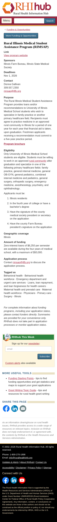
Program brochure (14, 144)
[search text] (29, 20)
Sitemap (47, 467)
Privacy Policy (35, 467)
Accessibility (8, 467)
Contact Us (41, 462)
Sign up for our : (26, 343)
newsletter (33, 343)
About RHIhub (27, 462)
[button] (6, 408)
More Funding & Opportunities (21, 35)
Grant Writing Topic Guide (22, 390)
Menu (6, 20)
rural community (37, 161)
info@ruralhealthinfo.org (20, 458)
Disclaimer (21, 467)
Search (50, 21)
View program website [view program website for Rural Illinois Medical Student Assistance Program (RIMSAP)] (16, 55)
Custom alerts (12, 363)
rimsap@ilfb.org (12, 91)
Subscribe (45, 356)
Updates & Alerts (10, 462)
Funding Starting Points (21, 378)
